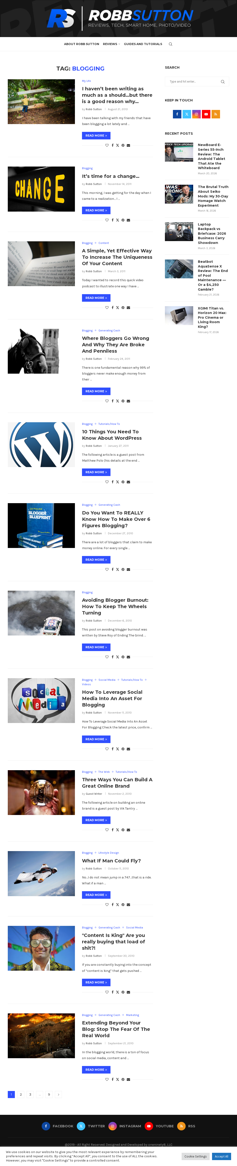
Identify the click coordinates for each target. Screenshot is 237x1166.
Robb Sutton (94, 109)
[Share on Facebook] (113, 145)
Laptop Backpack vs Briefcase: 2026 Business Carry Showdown (212, 233)
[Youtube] (159, 1126)
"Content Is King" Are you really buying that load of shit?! (113, 942)
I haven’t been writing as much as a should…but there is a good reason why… (117, 95)
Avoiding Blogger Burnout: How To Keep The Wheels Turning (115, 607)
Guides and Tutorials (143, 44)
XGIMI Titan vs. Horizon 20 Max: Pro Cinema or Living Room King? (212, 317)
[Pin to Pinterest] (123, 145)
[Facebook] (57, 1126)
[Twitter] (91, 1126)
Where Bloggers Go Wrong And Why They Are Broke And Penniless (115, 344)
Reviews (110, 44)
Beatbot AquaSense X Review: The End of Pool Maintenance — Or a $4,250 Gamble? (213, 275)
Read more (96, 135)
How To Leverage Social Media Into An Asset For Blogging (112, 699)
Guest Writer (94, 794)
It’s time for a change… (110, 176)
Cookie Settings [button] (195, 1156)
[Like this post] (107, 145)
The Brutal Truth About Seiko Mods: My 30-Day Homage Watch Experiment (213, 196)
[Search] (170, 44)
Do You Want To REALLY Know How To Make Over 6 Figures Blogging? (116, 519)
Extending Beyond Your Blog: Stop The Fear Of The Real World (116, 1029)
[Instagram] (124, 1126)
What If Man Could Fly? (111, 861)
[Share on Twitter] (117, 145)
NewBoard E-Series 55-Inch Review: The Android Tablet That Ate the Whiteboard (211, 156)
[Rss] (186, 1126)
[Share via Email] (128, 145)
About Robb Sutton (81, 44)
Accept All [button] (221, 1156)
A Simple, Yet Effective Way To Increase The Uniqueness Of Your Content (117, 257)
